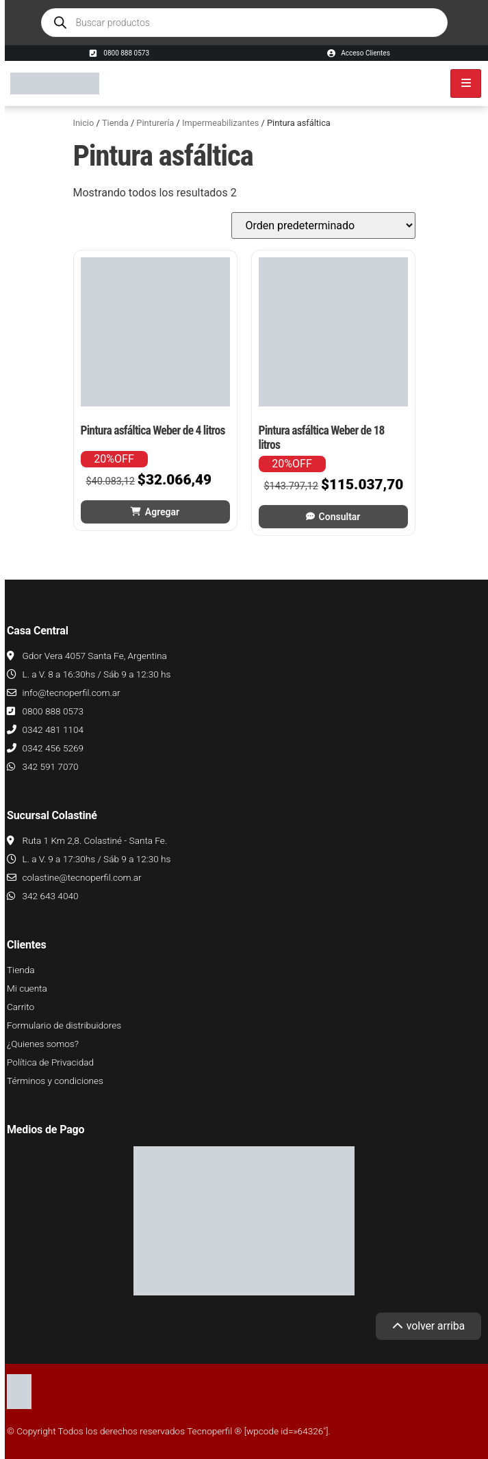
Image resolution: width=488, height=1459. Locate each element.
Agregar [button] (162, 511)
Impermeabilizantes (220, 123)
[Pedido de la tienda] (323, 225)
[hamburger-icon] (465, 83)
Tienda (115, 123)
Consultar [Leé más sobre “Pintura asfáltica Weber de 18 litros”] (340, 516)
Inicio (83, 123)
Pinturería (155, 123)
